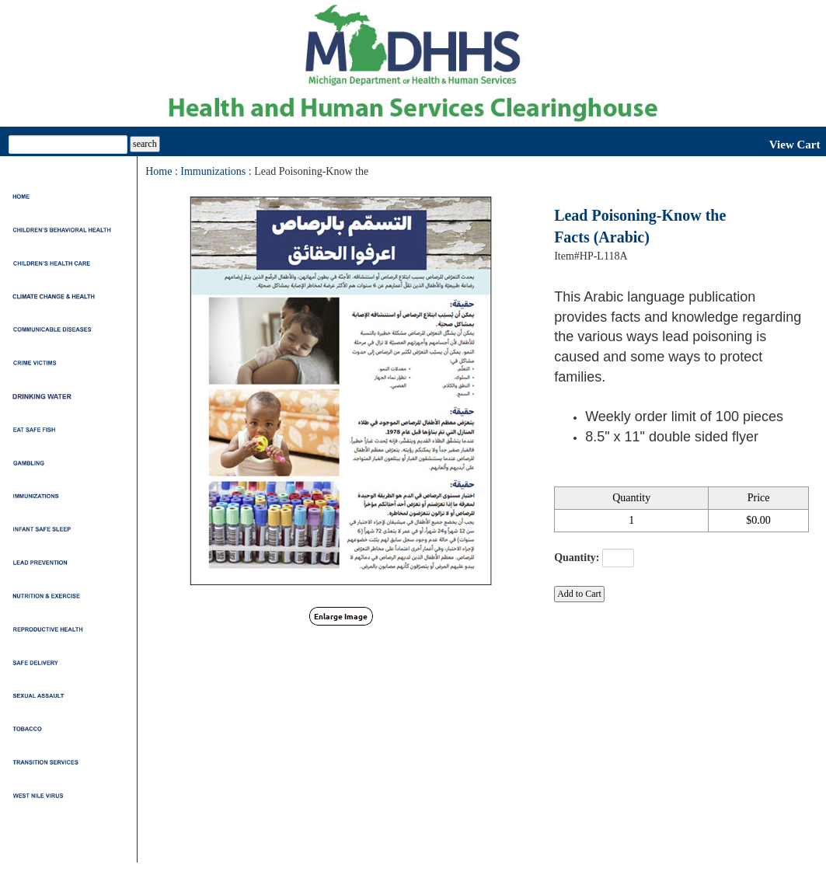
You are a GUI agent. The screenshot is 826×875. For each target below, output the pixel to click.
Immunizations (213, 171)
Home (158, 171)
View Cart (795, 144)
